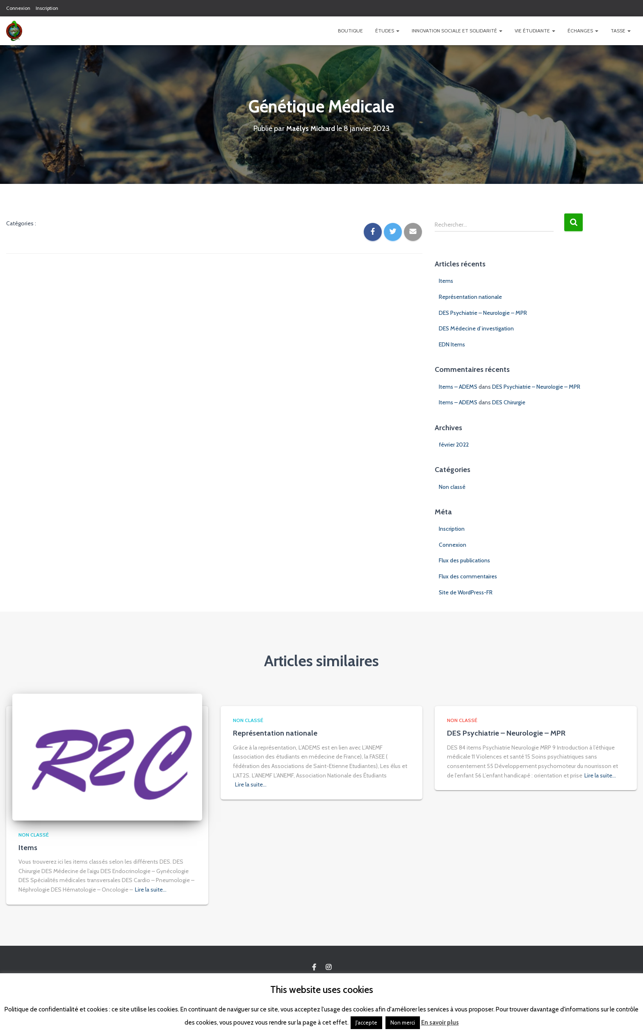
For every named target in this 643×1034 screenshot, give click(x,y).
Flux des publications (464, 560)
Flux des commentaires (468, 576)
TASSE (621, 31)
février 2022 (454, 444)
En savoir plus (440, 1022)
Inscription (47, 8)
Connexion (18, 8)
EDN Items (452, 344)
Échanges (583, 31)
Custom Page (314, 967)
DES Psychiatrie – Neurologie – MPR (483, 312)
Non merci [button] (402, 1022)
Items (446, 280)
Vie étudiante (535, 31)
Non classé (452, 487)
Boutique (350, 31)
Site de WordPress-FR (466, 592)
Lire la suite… (150, 889)
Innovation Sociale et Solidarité (457, 31)
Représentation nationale (470, 296)
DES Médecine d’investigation (476, 328)
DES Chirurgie (508, 402)
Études (387, 31)
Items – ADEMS (458, 386)
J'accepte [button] (366, 1022)
